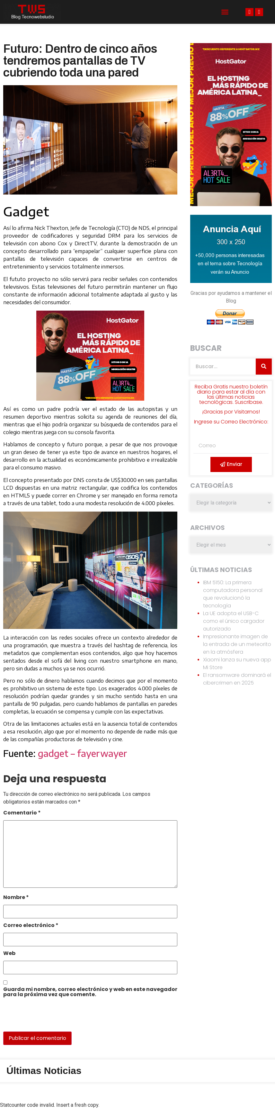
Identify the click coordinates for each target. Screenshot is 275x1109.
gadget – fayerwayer (82, 753)
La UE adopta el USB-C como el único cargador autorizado (233, 621)
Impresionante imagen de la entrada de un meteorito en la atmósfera (237, 644)
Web (9, 954)
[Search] (264, 367)
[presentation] (47, 1017)
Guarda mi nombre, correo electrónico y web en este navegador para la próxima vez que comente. (90, 992)
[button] (225, 12)
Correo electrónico (30, 926)
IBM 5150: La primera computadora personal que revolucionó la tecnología (232, 594)
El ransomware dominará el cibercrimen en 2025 (237, 678)
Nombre (16, 898)
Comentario (22, 813)
